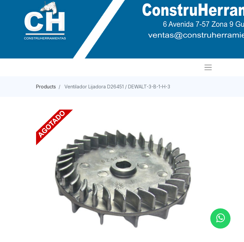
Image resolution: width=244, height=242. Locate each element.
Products (46, 86)
